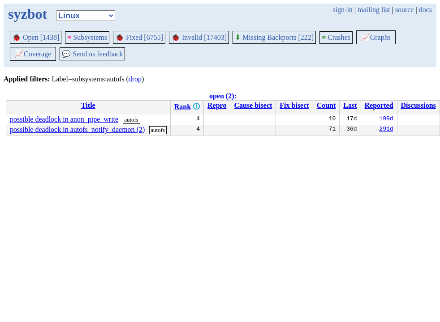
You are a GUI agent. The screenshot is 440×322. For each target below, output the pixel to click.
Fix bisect (294, 105)
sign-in (342, 9)
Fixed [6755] (139, 37)
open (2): (223, 96)
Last (350, 105)
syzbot (27, 14)
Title (88, 105)
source (404, 9)
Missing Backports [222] (274, 37)
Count (326, 105)
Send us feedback (92, 54)
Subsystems (87, 37)
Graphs (376, 37)
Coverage (33, 54)
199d (386, 119)
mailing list (374, 9)
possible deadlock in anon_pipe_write (64, 119)
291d (386, 130)
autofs (131, 119)
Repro (216, 105)
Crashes (336, 37)
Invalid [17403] (199, 37)
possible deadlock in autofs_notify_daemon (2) (77, 129)
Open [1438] (35, 37)
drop (135, 79)
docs (425, 9)
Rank (182, 106)
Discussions (418, 105)
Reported (379, 105)
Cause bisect (253, 105)
